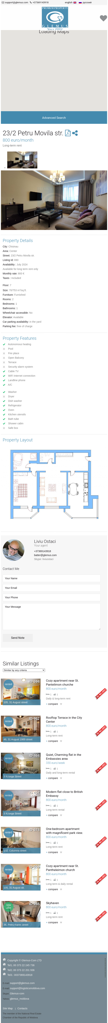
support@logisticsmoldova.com (27, 988)
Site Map (8, 1008)
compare (52, 704)
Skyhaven (52, 903)
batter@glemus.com (45, 555)
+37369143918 (42, 551)
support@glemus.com (22, 983)
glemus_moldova (19, 998)
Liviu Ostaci (45, 541)
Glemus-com (17, 993)
